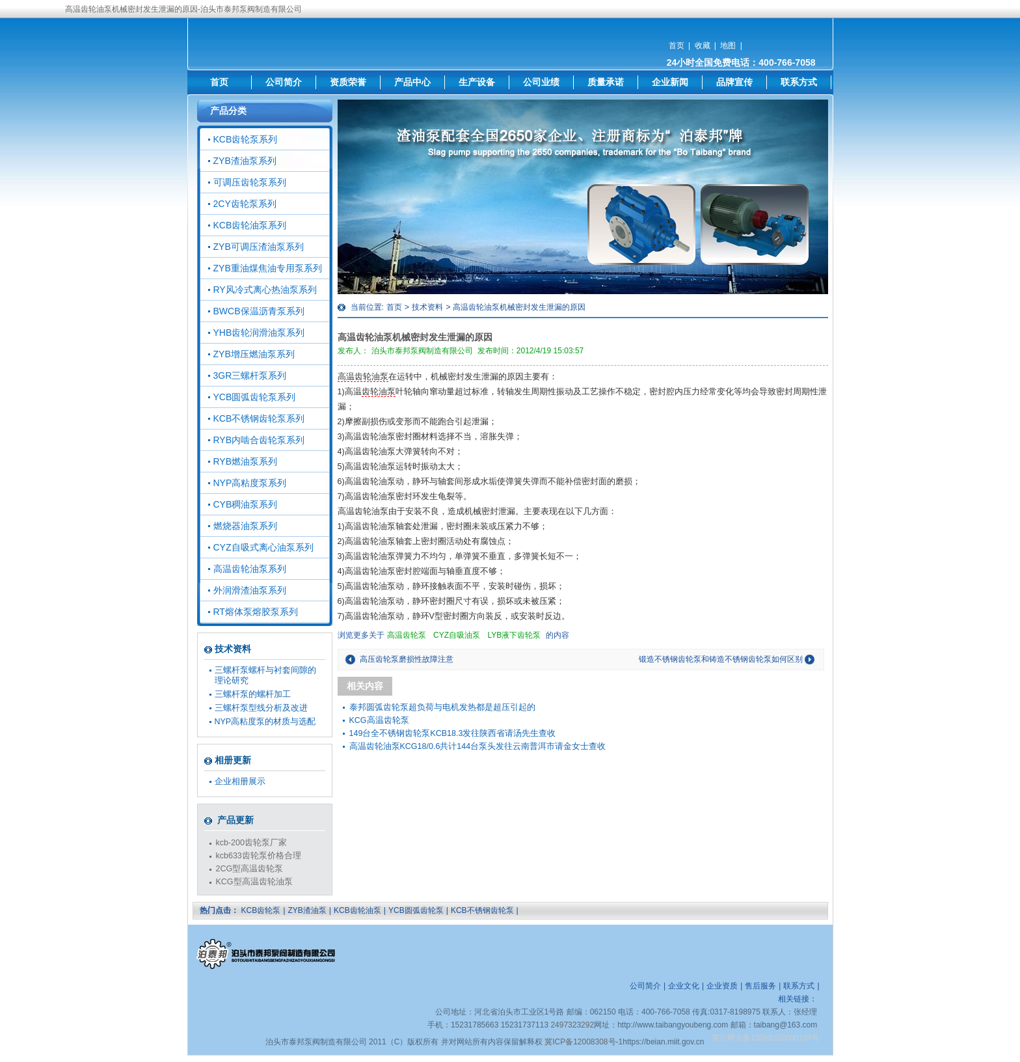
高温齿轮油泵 (363, 376)
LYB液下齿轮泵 (514, 635)
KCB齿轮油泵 (357, 910)
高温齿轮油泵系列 (249, 569)
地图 (728, 45)
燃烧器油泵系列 (245, 526)
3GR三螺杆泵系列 (250, 375)
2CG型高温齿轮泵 (250, 868)
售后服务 (760, 985)
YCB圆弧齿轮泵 (416, 910)
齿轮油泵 (379, 391)
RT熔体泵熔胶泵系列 (255, 611)
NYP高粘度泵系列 (250, 483)
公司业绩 (541, 82)
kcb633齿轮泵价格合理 (258, 855)
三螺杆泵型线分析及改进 (261, 708)
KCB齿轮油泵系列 (250, 225)
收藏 (702, 45)
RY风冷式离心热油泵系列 (265, 289)
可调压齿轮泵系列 (249, 182)
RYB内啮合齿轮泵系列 (259, 440)
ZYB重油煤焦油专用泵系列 (267, 268)
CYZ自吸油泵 (456, 635)
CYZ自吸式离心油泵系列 (263, 547)
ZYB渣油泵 (307, 910)
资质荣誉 (348, 82)
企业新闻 (670, 82)
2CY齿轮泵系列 (244, 203)
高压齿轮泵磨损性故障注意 (406, 659)
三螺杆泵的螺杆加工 (253, 694)
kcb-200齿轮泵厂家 (251, 842)
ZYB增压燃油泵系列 (254, 354)
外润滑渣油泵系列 (249, 590)
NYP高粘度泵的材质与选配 (265, 721)
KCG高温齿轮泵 (379, 720)
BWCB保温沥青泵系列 (258, 311)
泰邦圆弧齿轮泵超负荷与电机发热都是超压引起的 (442, 707)
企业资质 (722, 985)
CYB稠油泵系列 (245, 504)
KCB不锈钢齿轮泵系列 (259, 418)
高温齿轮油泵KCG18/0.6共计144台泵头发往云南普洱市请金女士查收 (477, 746)
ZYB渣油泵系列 (244, 161)
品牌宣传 (734, 82)
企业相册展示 (240, 781)
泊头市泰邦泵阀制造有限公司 (422, 350)
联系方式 (799, 82)
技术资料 (427, 307)
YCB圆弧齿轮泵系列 (254, 397)
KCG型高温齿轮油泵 (254, 881)
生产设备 (477, 82)
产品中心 (412, 82)
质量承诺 (605, 82)
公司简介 (283, 82)
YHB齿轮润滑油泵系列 (259, 332)
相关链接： (797, 998)
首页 (676, 45)
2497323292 (572, 1024)
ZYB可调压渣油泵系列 (258, 246)
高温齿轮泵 (406, 635)
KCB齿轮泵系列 (245, 139)
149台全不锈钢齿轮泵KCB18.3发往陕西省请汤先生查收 (452, 733)
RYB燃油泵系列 (245, 461)
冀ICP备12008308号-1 (583, 1041)
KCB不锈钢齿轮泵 (482, 910)
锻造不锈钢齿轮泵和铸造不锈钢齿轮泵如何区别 (721, 659)
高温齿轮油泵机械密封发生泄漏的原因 (519, 307)
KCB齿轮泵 (261, 910)
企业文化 (683, 985)
